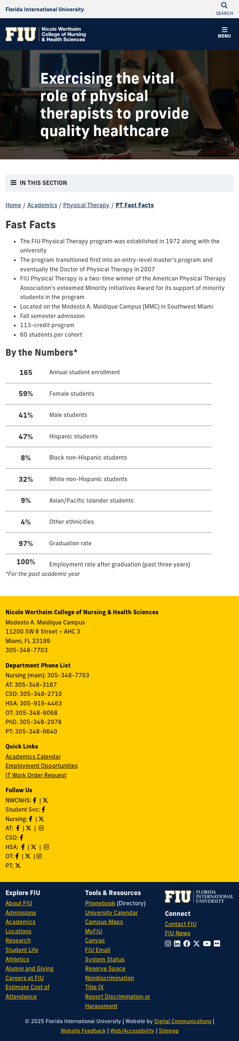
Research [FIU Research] (18, 940)
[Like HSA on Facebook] (23, 847)
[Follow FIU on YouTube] (208, 944)
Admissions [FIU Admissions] (20, 912)
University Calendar (111, 912)
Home (13, 205)
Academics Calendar (33, 756)
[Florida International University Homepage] (44, 9)
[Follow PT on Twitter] (18, 865)
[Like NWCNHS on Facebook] (35, 800)
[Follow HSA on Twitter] (34, 847)
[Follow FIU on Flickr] (218, 944)
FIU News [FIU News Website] (177, 933)
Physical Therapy (86, 205)
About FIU (18, 903)
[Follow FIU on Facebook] (188, 944)
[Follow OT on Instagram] (39, 856)
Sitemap (169, 1031)
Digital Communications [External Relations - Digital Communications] (182, 1021)
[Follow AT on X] (29, 828)
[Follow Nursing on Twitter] (42, 819)
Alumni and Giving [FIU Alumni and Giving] (29, 968)
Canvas (95, 940)
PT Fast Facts (135, 205)
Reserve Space (105, 968)
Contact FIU (181, 924)
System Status (104, 959)
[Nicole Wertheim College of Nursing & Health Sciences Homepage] (45, 34)
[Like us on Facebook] (22, 837)
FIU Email (97, 949)
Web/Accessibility (132, 1031)
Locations (18, 931)
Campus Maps (104, 921)
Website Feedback (83, 1031)
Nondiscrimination (109, 978)
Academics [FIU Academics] (20, 921)
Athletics (17, 959)
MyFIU (93, 931)
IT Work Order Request (35, 775)
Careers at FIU (24, 978)
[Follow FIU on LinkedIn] (178, 944)
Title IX (94, 987)
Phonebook (100, 903)
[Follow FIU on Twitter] (198, 944)
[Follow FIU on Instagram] (169, 944)
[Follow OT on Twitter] (28, 856)
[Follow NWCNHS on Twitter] (46, 800)
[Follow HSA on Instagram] (47, 847)
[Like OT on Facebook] (17, 856)
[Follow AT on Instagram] (42, 828)
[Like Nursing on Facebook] (31, 819)
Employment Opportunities (41, 765)
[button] (224, 33)
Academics (42, 205)
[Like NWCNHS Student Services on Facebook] (44, 809)
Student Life (21, 949)
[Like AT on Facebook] (18, 828)
